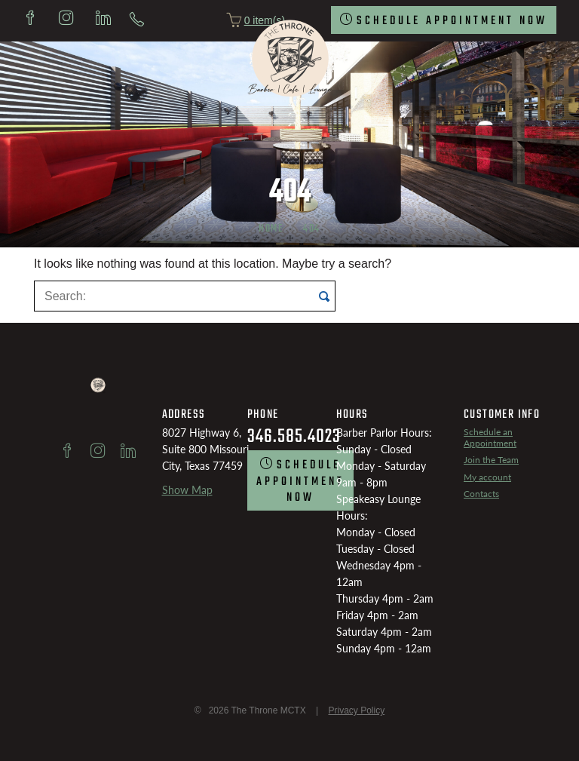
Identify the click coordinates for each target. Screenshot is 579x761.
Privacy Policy (356, 710)
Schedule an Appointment (490, 437)
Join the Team (491, 459)
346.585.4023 (294, 437)
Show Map (187, 489)
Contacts (481, 493)
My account (487, 477)
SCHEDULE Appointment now (452, 21)
